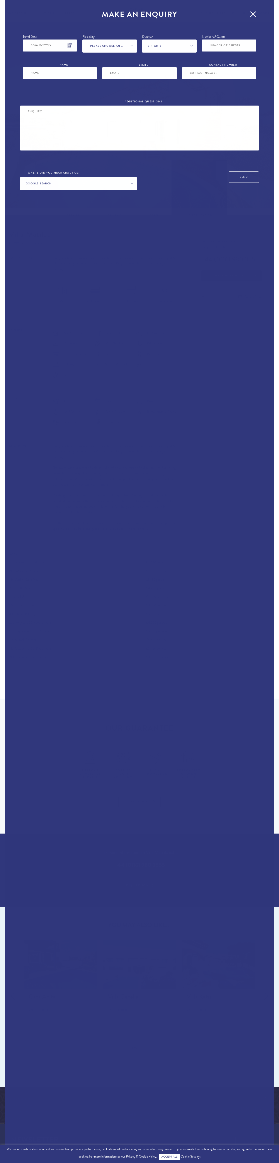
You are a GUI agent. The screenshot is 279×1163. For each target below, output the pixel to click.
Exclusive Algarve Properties (30, 1112)
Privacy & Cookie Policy (141, 1157)
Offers (68, 13)
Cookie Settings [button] (190, 1157)
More (265, 13)
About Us (12, 1118)
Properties (17, 13)
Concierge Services (217, 13)
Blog (248, 13)
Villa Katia (199, 997)
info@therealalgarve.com (253, 1120)
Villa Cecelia (123, 997)
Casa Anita (42, 997)
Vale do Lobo (20, 258)
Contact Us (264, 1098)
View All (137, 1048)
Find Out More (137, 802)
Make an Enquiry (229, 276)
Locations (45, 13)
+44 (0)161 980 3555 (230, 260)
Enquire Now (137, 885)
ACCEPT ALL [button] (169, 1157)
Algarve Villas (17, 1099)
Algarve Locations (21, 1106)
